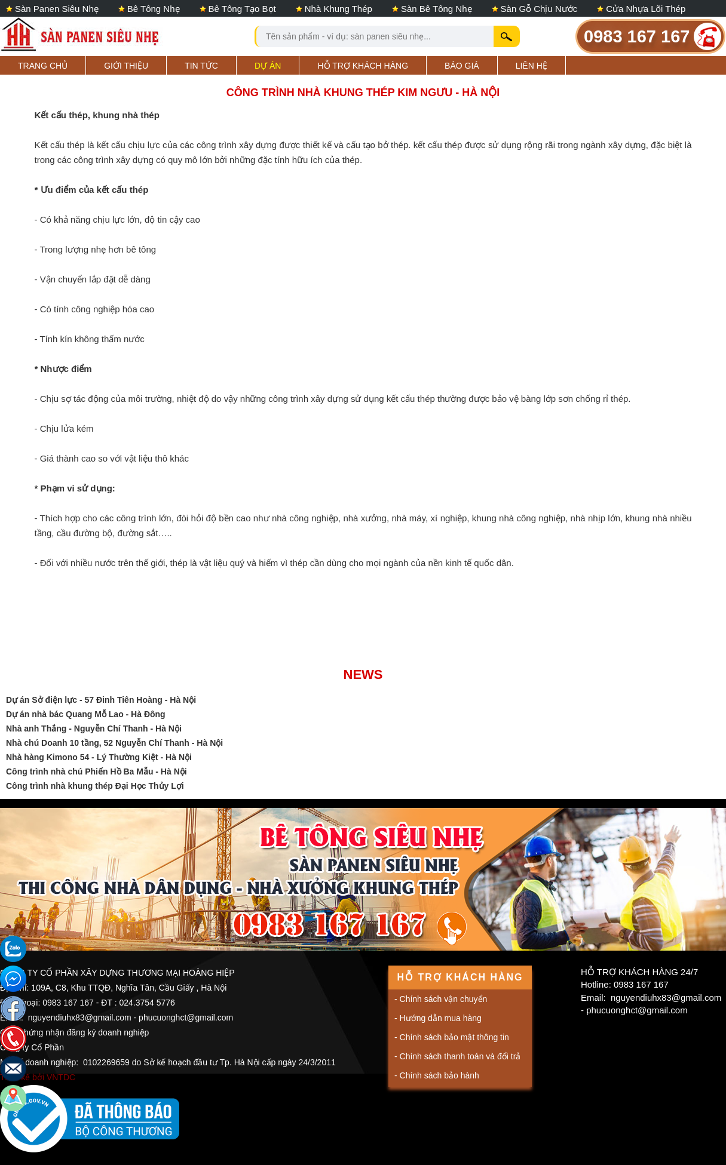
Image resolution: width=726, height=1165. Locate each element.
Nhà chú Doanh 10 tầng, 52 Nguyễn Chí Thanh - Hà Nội (114, 743)
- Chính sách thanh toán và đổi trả (457, 1056)
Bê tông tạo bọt (242, 9)
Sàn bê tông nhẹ (436, 9)
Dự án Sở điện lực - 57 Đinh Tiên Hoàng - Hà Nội (101, 700)
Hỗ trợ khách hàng (362, 65)
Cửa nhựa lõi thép (645, 9)
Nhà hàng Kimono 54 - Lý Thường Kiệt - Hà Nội (99, 757)
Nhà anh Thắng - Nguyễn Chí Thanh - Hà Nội (94, 728)
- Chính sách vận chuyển (440, 999)
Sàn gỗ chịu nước (539, 9)
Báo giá (462, 65)
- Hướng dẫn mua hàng (438, 1018)
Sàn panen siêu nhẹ (57, 9)
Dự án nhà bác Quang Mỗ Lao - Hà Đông (86, 714)
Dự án (268, 65)
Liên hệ (531, 65)
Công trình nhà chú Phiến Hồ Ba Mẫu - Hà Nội (96, 771)
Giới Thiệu (126, 65)
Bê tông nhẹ (153, 9)
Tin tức (201, 65)
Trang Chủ (43, 65)
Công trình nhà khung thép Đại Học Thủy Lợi (95, 786)
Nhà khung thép (338, 9)
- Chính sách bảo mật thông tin (451, 1037)
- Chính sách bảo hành (436, 1075)
